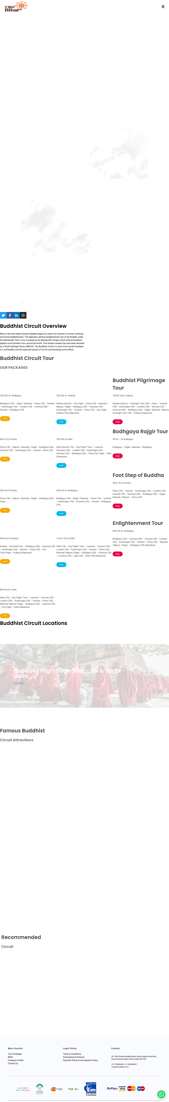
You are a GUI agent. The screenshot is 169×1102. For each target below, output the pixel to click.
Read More (19, 683)
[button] (161, 1094)
